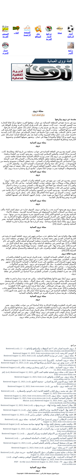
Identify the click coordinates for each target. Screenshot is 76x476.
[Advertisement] (38, 12)
